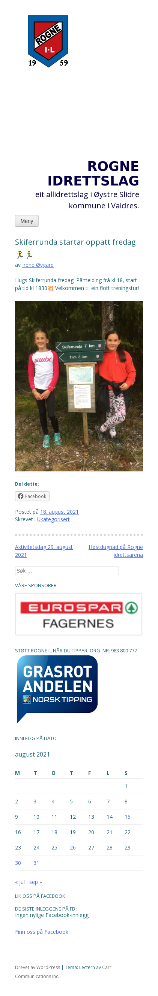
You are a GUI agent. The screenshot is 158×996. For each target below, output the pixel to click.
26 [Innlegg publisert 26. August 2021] (73, 847)
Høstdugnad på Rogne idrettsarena (116, 550)
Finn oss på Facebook (41, 931)
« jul (20, 881)
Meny (27, 221)
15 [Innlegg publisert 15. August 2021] (128, 816)
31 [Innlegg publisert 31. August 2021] (36, 862)
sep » (35, 881)
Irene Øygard (38, 264)
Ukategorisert (53, 519)
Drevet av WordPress (37, 967)
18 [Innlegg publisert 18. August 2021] (54, 832)
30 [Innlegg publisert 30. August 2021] (18, 862)
